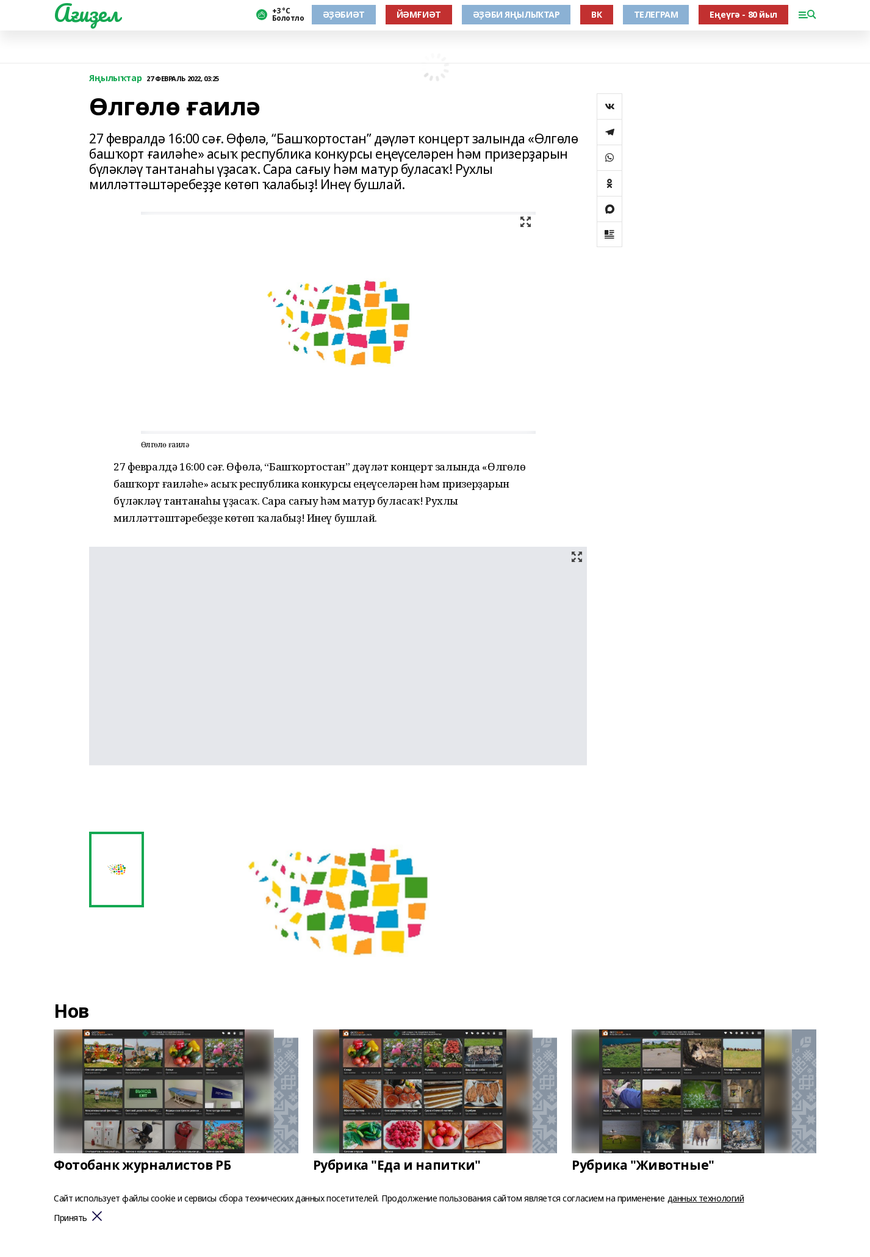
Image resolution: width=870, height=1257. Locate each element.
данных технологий (705, 1198)
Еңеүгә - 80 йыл (743, 14)
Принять (70, 1218)
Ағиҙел (86, 13)
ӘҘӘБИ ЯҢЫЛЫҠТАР (516, 14)
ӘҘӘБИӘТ (344, 14)
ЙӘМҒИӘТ (419, 14)
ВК (596, 14)
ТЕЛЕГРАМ (656, 14)
